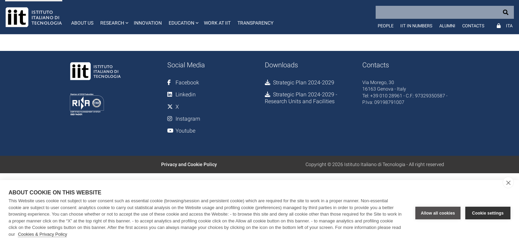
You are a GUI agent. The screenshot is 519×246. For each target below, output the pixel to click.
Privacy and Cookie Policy (189, 164)
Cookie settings (488, 213)
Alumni (447, 25)
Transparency (255, 23)
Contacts (473, 25)
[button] (113, 17)
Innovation (148, 23)
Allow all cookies (438, 213)
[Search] (445, 12)
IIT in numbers (416, 25)
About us (82, 23)
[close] (508, 182)
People (385, 25)
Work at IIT (217, 23)
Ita (509, 25)
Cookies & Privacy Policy (42, 234)
